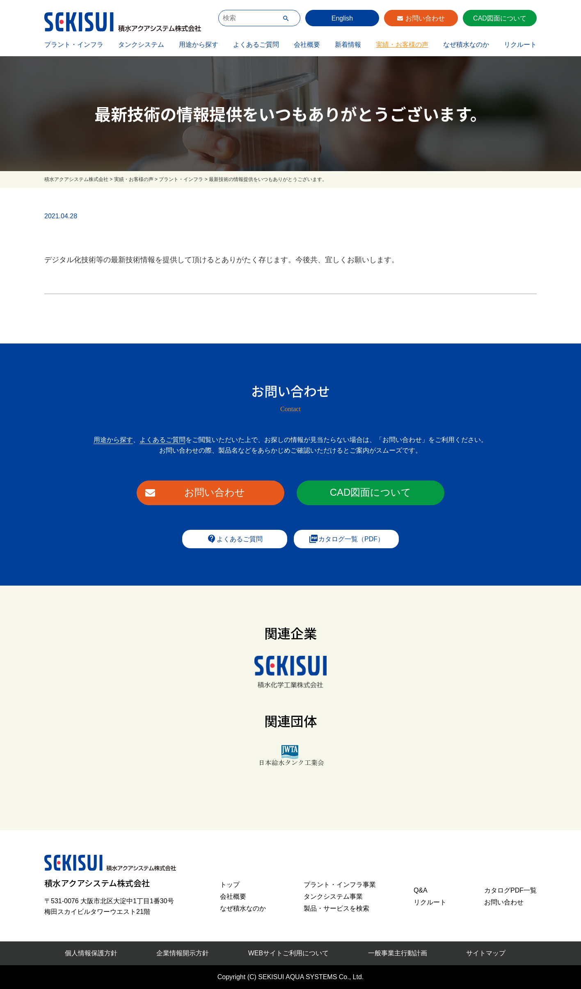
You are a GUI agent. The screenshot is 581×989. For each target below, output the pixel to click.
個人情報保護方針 (91, 953)
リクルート (520, 44)
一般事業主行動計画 (397, 953)
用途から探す (198, 44)
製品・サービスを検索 (336, 908)
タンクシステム (141, 44)
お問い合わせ (425, 18)
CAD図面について (499, 18)
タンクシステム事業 (333, 896)
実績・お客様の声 (402, 44)
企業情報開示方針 (182, 953)
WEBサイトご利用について (288, 953)
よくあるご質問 (256, 44)
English (342, 18)
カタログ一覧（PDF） (346, 539)
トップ (230, 884)
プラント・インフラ (73, 44)
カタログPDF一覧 (510, 890)
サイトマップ (486, 953)
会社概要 (307, 44)
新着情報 (348, 44)
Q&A (421, 890)
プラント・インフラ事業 (340, 884)
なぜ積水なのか (466, 44)
